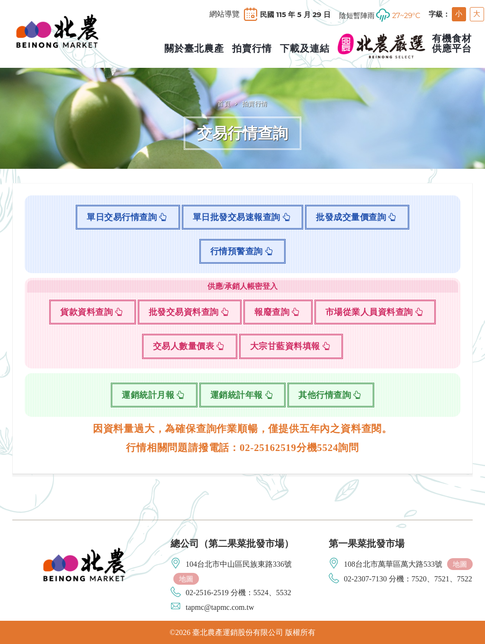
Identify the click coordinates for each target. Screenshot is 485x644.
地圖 (186, 579)
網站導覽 (224, 14)
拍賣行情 (255, 103)
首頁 (223, 103)
